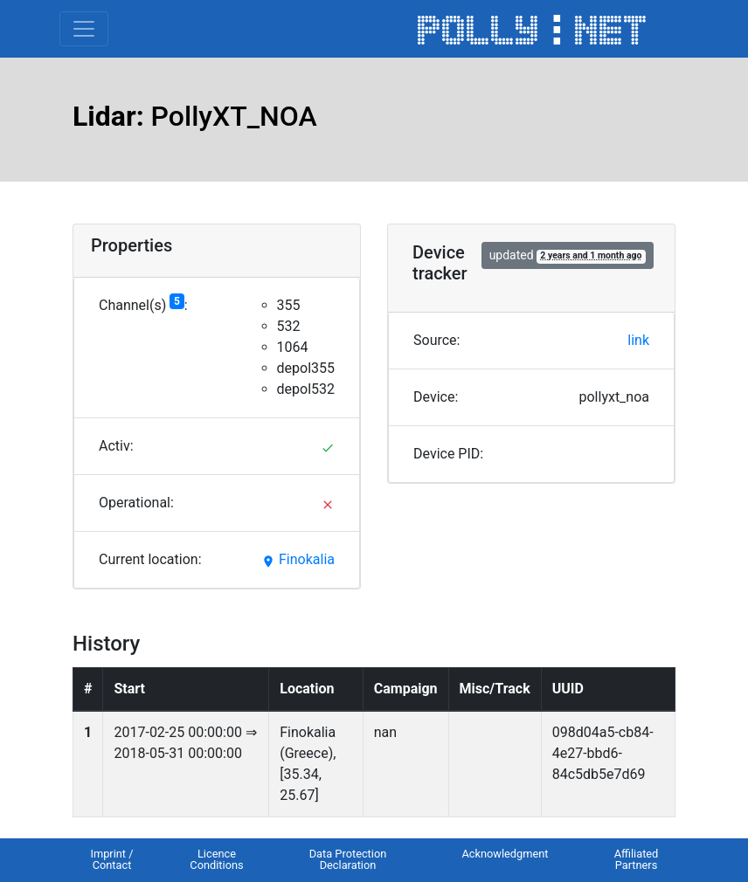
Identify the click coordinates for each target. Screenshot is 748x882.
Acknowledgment (504, 853)
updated (567, 255)
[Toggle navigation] (83, 28)
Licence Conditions (216, 859)
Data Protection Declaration (348, 859)
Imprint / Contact (111, 859)
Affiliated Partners (636, 859)
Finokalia (298, 559)
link (638, 340)
